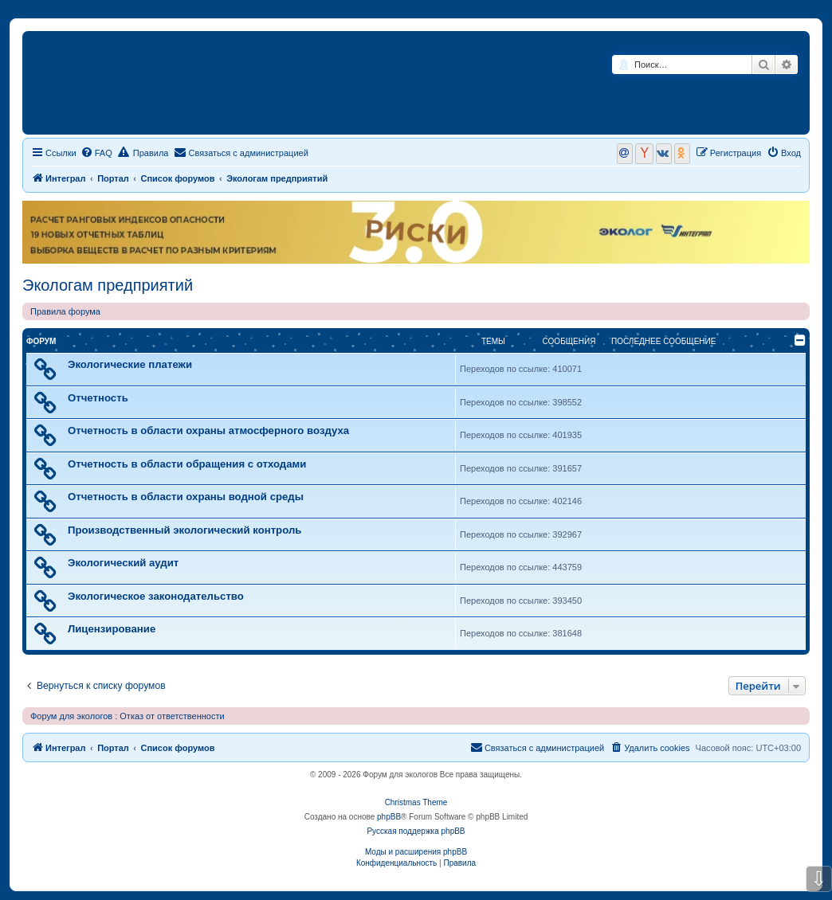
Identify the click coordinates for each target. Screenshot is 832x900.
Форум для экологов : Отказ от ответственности (127, 716)
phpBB (389, 816)
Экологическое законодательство (156, 596)
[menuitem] (96, 152)
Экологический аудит (123, 563)
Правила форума (65, 311)
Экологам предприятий (107, 285)
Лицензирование (111, 629)
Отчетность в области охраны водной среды (186, 497)
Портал (113, 178)
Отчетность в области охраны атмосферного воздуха (208, 430)
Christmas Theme (416, 802)
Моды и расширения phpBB (416, 851)
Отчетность (98, 398)
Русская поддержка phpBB (416, 831)
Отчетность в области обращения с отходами (187, 464)
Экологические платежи (130, 364)
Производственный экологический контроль (184, 530)
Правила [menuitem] (143, 152)
